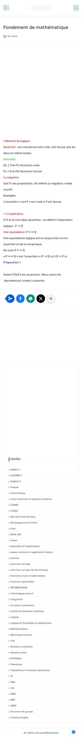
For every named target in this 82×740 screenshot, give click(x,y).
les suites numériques (22, 605)
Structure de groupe (21, 712)
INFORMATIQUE (18, 588)
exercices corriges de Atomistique (29, 570)
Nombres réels (18, 653)
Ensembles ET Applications (25, 546)
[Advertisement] (41, 92)
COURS (14, 511)
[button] (20, 298)
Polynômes (16, 664)
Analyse (14, 487)
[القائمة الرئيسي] (5, 7)
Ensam (13, 540)
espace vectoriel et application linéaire (31, 552)
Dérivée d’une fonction (22, 517)
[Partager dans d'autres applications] (51, 298)
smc (12, 688)
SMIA (13, 694)
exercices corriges (20, 564)
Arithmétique (17, 493)
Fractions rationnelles (22, 582)
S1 (11, 676)
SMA (12, 682)
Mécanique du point (21, 635)
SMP (12, 700)
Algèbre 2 (15, 481)
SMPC (13, 706)
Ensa (12, 529)
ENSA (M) (15, 535)
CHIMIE (14, 505)
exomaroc (53, 733)
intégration (16, 599)
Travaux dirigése (19, 718)
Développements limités (23, 523)
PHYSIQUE (16, 659)
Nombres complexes (21, 647)
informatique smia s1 (21, 594)
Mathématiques (19, 629)
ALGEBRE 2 (16, 475)
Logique (14, 617)
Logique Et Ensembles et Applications (31, 623)
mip (12, 641)
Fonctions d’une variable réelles (27, 576)
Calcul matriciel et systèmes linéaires (31, 499)
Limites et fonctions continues (27, 611)
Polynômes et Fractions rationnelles (30, 670)
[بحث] (76, 7)
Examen (14, 558)
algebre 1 (15, 470)
